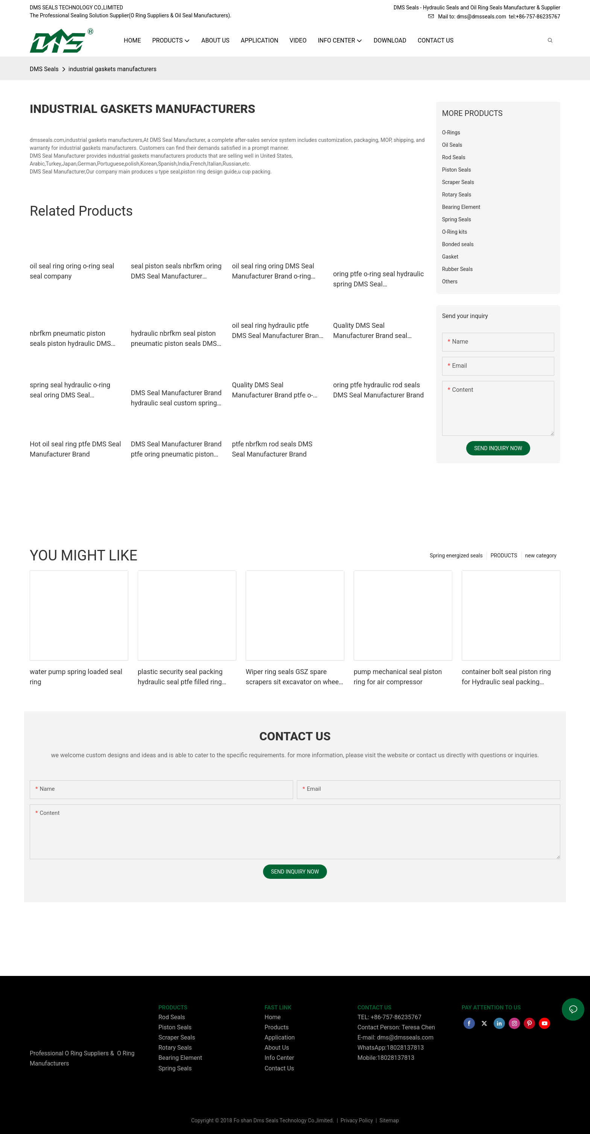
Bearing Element (180, 1057)
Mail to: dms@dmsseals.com (467, 17)
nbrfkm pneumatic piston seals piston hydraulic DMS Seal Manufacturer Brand (70, 339)
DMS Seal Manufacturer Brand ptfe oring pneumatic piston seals (176, 449)
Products (277, 1027)
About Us (277, 1047)
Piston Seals (175, 1027)
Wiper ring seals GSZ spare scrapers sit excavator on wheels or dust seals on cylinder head (295, 677)
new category (541, 556)
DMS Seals (44, 69)
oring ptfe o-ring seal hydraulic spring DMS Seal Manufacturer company (378, 279)
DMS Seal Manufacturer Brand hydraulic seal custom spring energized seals (176, 398)
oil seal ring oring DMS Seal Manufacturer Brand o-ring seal (273, 271)
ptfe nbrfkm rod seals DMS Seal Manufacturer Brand (272, 449)
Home (273, 1017)
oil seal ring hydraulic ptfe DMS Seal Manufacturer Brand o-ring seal (277, 331)
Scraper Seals (176, 1037)
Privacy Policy (357, 1120)
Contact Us (279, 1068)
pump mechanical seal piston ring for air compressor (398, 677)
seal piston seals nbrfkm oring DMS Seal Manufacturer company (176, 271)
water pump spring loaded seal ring (76, 677)
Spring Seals (175, 1068)
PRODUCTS (504, 556)
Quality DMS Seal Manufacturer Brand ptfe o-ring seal (272, 390)
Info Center (279, 1057)
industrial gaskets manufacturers (112, 69)
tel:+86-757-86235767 (534, 17)
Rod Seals (171, 1017)
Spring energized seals (456, 556)
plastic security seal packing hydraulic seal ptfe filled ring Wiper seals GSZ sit (180, 677)
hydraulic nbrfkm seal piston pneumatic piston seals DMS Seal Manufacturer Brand (174, 339)
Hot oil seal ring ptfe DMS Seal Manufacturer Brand (75, 449)
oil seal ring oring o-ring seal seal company (72, 271)
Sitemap (388, 1120)
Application (280, 1037)
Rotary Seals (175, 1047)
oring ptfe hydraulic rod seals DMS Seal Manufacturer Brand (378, 390)
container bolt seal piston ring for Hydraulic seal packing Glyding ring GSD (506, 677)
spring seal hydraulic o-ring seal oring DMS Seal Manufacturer (70, 390)
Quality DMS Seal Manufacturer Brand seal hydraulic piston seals (370, 331)
